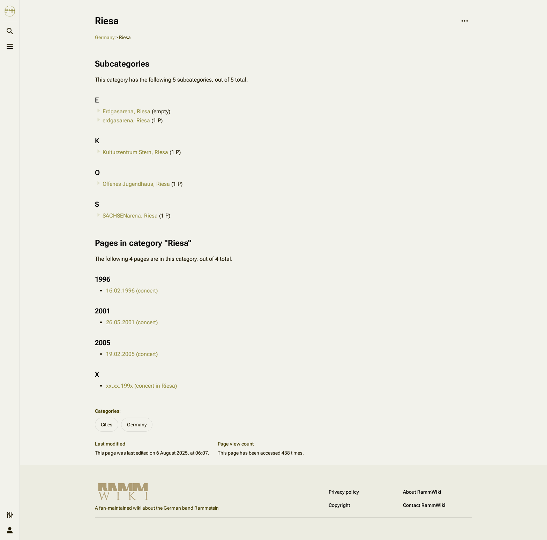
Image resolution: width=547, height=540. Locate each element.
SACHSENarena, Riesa (130, 215)
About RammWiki (422, 492)
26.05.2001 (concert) (132, 322)
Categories (107, 411)
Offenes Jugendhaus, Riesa (136, 184)
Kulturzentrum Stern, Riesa (135, 152)
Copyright (339, 505)
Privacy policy (344, 492)
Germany (104, 37)
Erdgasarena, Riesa (126, 111)
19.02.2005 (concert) (132, 354)
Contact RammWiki (424, 505)
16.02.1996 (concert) (132, 290)
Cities (106, 424)
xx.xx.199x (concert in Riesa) (141, 385)
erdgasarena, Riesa (126, 120)
